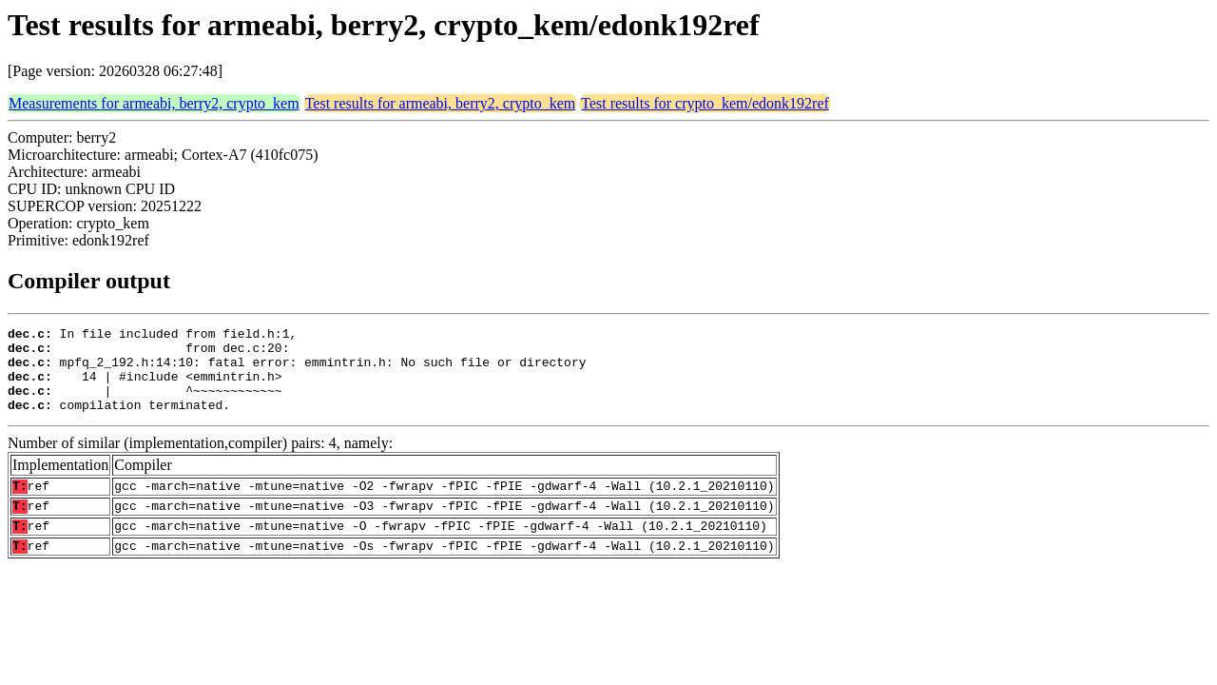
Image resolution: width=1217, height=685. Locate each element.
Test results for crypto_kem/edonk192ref (705, 103)
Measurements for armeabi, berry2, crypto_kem (154, 103)
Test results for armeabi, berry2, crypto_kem (440, 103)
